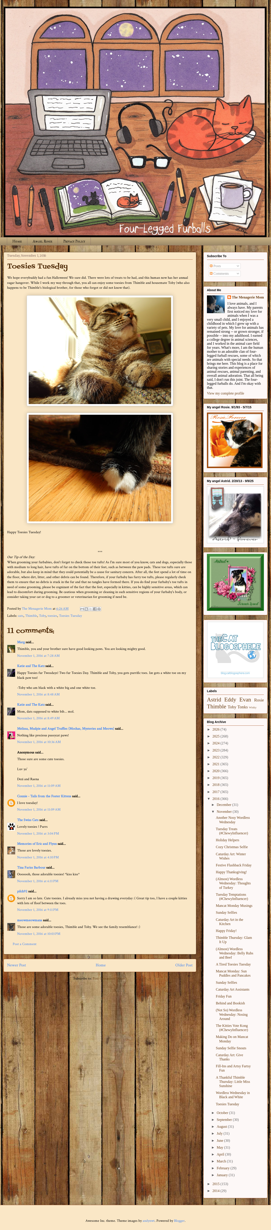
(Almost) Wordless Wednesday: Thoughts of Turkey (233, 883)
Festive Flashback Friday (234, 865)
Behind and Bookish (230, 1003)
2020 (216, 771)
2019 (216, 778)
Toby (42, 615)
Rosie (259, 700)
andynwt (149, 1220)
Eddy (230, 699)
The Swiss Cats (27, 820)
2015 (216, 1184)
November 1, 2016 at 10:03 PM (38, 934)
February (224, 1168)
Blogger (179, 1220)
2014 (216, 1191)
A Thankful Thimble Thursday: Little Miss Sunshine (233, 1082)
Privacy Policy (74, 241)
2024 (216, 743)
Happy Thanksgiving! (231, 872)
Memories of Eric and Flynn (37, 843)
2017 (216, 792)
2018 (216, 785)
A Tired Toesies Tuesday (233, 964)
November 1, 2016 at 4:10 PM (38, 857)
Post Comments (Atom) (110, 978)
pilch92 (22, 891)
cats (20, 615)
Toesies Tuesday (70, 615)
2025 (216, 736)
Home (17, 241)
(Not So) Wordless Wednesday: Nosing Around (232, 1014)
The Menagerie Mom (248, 297)
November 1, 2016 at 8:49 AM (38, 718)
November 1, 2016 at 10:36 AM (39, 742)
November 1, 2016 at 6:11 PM (37, 881)
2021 (216, 764)
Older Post (184, 965)
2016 (216, 799)
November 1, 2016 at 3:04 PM (38, 833)
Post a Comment (24, 944)
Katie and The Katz (30, 666)
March (222, 1161)
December (224, 805)
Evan (245, 699)
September (225, 1120)
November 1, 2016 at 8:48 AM (38, 694)
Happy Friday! (226, 931)
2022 (216, 757)
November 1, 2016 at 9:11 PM (37, 909)
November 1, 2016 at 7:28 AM (38, 655)
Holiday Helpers (227, 840)
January (223, 1175)
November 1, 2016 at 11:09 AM (39, 785)
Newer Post (16, 965)
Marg (21, 642)
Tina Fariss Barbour (31, 867)
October (223, 1113)
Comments (219, 273)
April (221, 1154)
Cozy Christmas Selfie (232, 847)
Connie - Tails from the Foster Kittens (44, 796)
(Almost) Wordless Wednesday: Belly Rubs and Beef (234, 953)
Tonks (242, 707)
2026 (216, 729)
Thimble (31, 615)
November (225, 811)
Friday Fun (224, 996)
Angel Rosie (42, 241)
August (222, 1126)
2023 (216, 750)
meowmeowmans (29, 920)
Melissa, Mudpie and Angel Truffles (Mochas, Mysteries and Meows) (65, 728)
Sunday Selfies (226, 912)
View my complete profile (225, 393)
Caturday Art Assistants (232, 989)
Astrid (214, 699)
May (220, 1147)
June (220, 1140)
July (220, 1133)
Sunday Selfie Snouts (231, 1048)
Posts (215, 266)
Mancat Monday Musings (234, 905)
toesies (52, 615)
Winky (253, 707)
